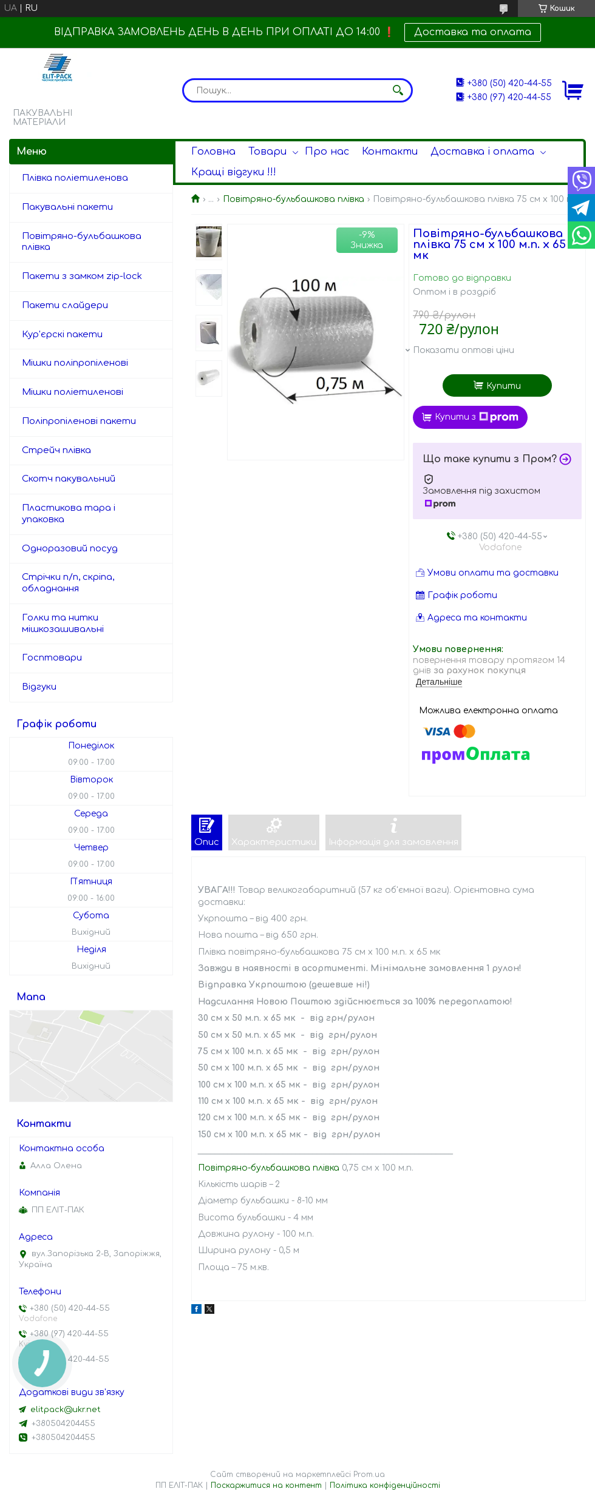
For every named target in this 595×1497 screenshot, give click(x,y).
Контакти (390, 151)
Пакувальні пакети (67, 207)
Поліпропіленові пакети (79, 421)
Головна (213, 151)
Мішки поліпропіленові (75, 363)
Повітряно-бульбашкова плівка (293, 199)
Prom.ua (369, 1474)
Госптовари (52, 658)
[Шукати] (398, 90)
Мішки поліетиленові (72, 392)
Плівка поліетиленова (75, 178)
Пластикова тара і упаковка (68, 514)
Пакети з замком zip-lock (82, 276)
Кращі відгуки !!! (233, 172)
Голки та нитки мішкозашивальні (63, 623)
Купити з (476, 417)
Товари (267, 151)
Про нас (327, 151)
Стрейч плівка (56, 450)
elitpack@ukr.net (65, 1409)
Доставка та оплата (472, 32)
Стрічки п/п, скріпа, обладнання (68, 583)
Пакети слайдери (65, 305)
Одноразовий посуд (70, 548)
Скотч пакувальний (68, 479)
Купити (503, 386)
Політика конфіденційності (385, 1485)
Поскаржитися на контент (266, 1485)
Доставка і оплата (482, 151)
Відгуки (39, 687)
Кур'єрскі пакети (62, 334)
